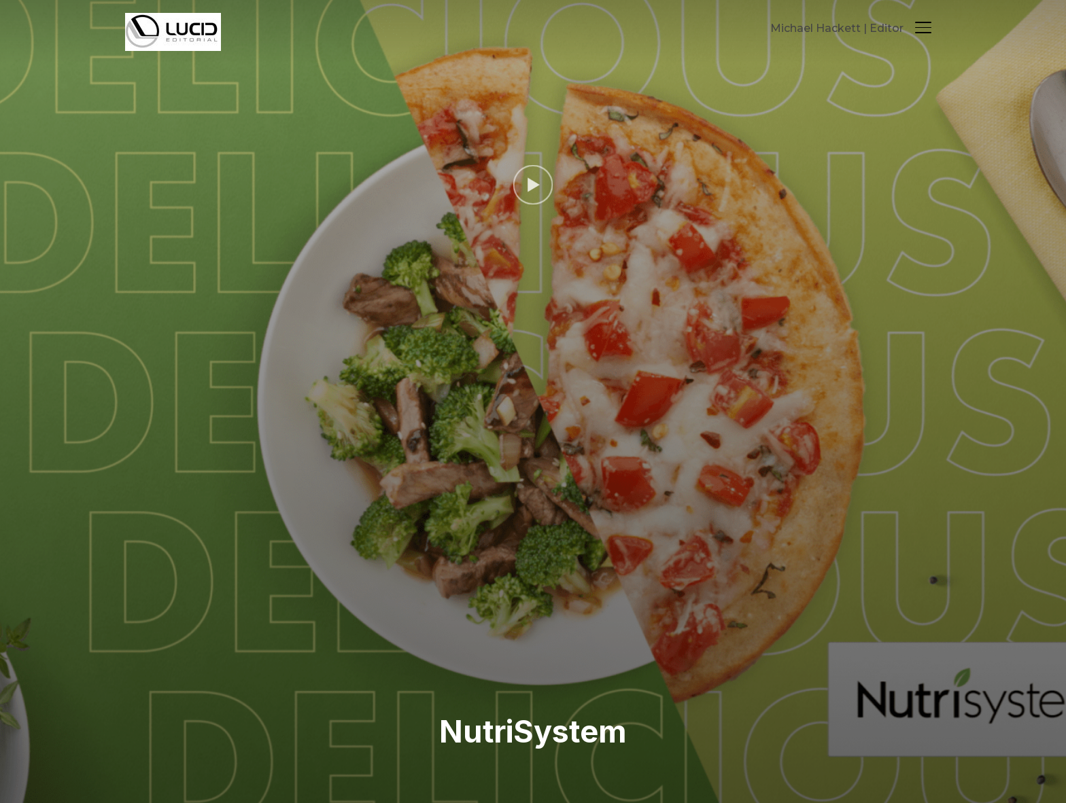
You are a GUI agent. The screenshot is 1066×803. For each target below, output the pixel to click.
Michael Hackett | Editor (837, 28)
